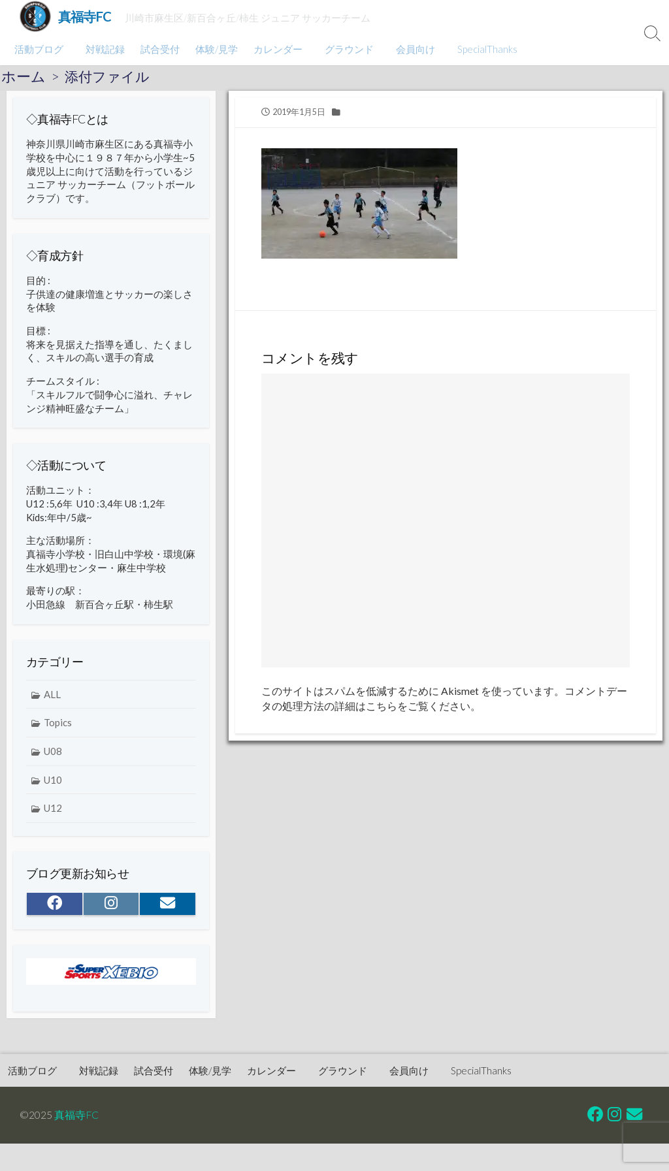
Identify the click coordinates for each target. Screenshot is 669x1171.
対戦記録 (103, 49)
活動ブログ (38, 49)
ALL (52, 700)
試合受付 (158, 49)
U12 (53, 814)
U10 (53, 786)
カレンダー (276, 49)
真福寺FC (76, 1114)
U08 (53, 757)
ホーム (23, 76)
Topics (58, 729)
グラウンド (345, 49)
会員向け (409, 49)
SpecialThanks (479, 49)
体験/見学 (214, 49)
